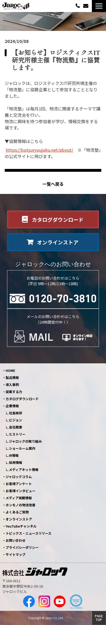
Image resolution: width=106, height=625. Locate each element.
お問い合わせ (86, 6)
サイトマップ (15, 554)
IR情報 (14, 455)
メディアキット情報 (23, 469)
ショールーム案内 (22, 448)
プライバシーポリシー (22, 547)
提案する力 (14, 391)
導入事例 (12, 384)
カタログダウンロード (58, 219)
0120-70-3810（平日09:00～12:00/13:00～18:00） (78, 5)
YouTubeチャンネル (21, 526)
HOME (10, 370)
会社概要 (15, 427)
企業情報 (12, 405)
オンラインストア (57, 242)
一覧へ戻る (53, 184)
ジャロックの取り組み (25, 441)
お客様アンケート (19, 483)
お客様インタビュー (20, 490)
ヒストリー (17, 434)
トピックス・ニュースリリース (28, 533)
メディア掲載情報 (19, 497)
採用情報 (15, 462)
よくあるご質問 (17, 512)
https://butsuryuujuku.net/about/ (39, 150)
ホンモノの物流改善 (20, 505)
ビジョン (15, 420)
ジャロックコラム (19, 476)
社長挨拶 (15, 413)
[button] (99, 6)
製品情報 (12, 377)
